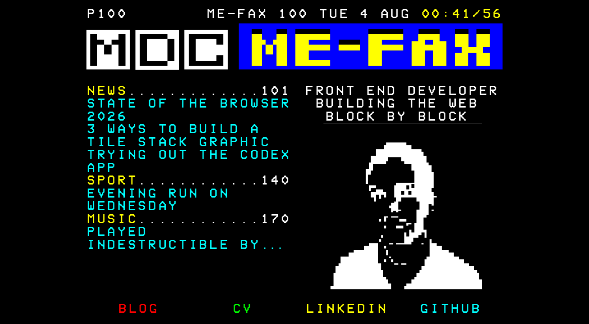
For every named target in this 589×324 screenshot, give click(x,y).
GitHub (450, 309)
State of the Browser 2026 (188, 110)
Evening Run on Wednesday (157, 200)
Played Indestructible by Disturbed (173, 244)
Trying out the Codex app (188, 161)
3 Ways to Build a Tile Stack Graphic (178, 136)
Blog (138, 309)
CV (242, 309)
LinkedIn (346, 309)
